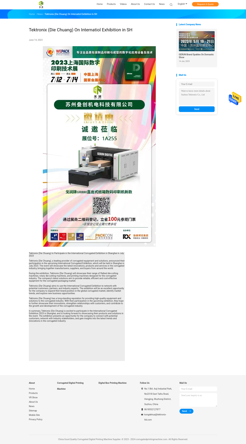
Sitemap (33, 410)
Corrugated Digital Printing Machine (70, 386)
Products (33, 393)
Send (196, 109)
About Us (33, 402)
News (31, 406)
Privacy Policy (35, 419)
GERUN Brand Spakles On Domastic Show (196, 56)
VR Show (33, 397)
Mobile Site (34, 415)
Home (32, 388)
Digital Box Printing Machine (113, 383)
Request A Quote (205, 4)
